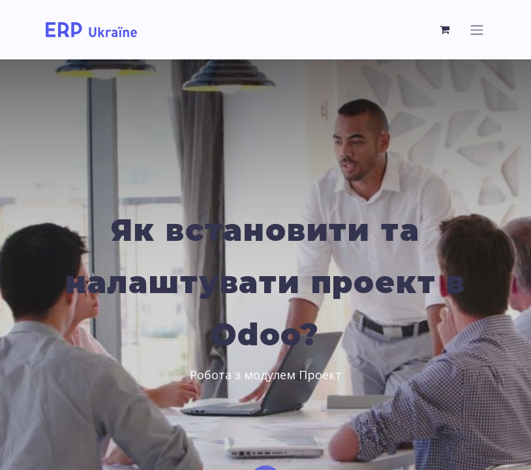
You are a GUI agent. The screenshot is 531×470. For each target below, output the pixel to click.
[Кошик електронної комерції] (445, 29)
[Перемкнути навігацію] (477, 30)
